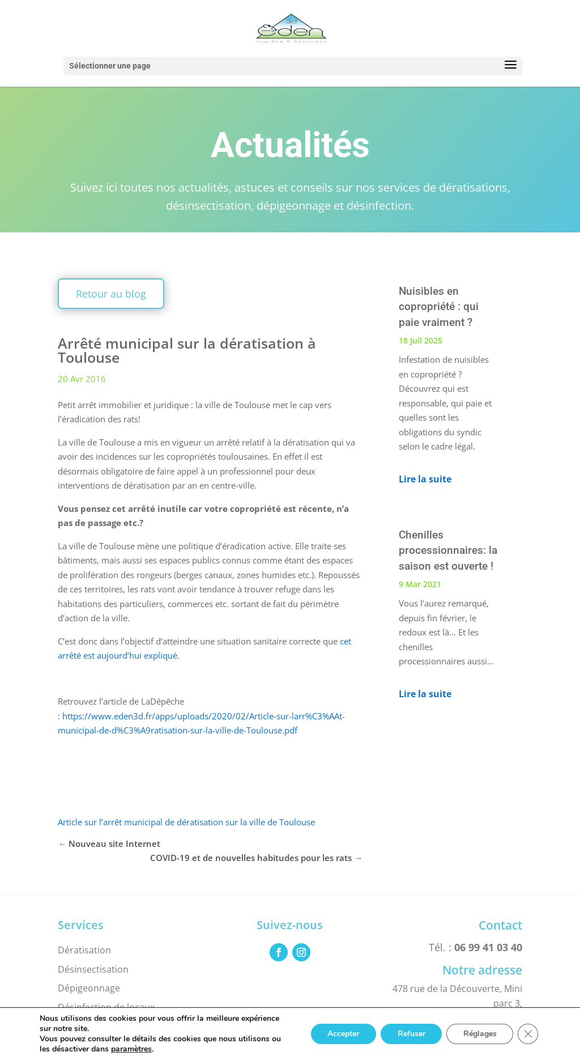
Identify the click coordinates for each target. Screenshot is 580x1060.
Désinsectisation (93, 969)
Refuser (410, 1033)
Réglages (479, 1033)
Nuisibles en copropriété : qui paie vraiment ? (439, 307)
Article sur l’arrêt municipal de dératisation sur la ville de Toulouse (186, 822)
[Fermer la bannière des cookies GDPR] (528, 1034)
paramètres (131, 1049)
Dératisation (84, 950)
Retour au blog (111, 293)
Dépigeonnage (89, 988)
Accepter (342, 1033)
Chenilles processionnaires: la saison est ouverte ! (448, 550)
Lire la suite (425, 479)
